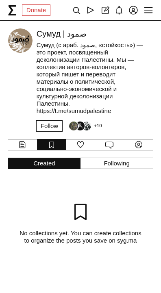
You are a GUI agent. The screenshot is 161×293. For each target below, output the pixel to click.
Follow (49, 125)
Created (44, 163)
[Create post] (105, 10)
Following (116, 163)
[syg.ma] (12, 10)
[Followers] (85, 126)
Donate (36, 10)
